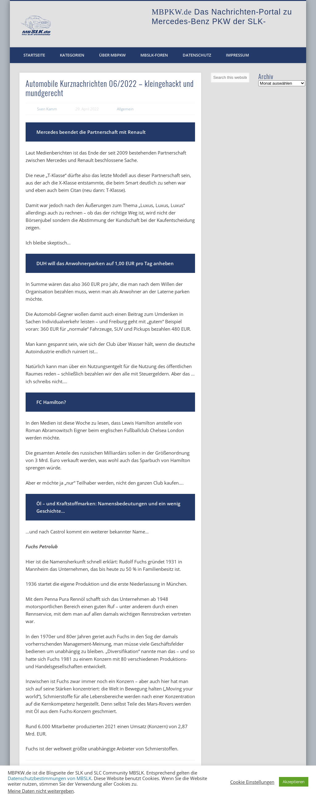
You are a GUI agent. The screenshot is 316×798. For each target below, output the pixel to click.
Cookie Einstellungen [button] (252, 782)
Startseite (34, 55)
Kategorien (72, 55)
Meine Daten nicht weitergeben (41, 791)
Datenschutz (197, 55)
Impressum (237, 55)
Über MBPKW (112, 55)
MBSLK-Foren (154, 55)
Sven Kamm (47, 109)
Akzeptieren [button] (294, 781)
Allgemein (125, 109)
